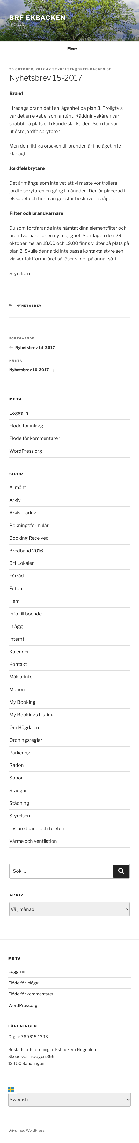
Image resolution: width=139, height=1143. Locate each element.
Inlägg (16, 626)
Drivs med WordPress (26, 1130)
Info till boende (25, 613)
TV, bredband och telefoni (37, 828)
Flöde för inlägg (26, 425)
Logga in (18, 413)
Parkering (19, 752)
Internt (16, 639)
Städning (19, 803)
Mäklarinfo (21, 676)
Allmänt (17, 487)
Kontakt (18, 664)
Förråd (16, 575)
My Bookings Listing (31, 714)
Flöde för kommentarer (34, 438)
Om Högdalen (24, 727)
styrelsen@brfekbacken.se (82, 69)
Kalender (19, 651)
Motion (17, 689)
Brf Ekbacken (37, 17)
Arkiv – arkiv (22, 512)
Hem (14, 601)
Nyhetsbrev (29, 305)
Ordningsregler (25, 740)
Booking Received (29, 538)
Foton (15, 588)
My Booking (22, 702)
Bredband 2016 (26, 550)
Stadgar (18, 790)
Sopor (16, 778)
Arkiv (15, 500)
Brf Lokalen (22, 563)
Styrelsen (19, 815)
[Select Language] (69, 1100)
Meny (69, 48)
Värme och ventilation (33, 841)
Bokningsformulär (29, 525)
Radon (16, 765)
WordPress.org (25, 451)
